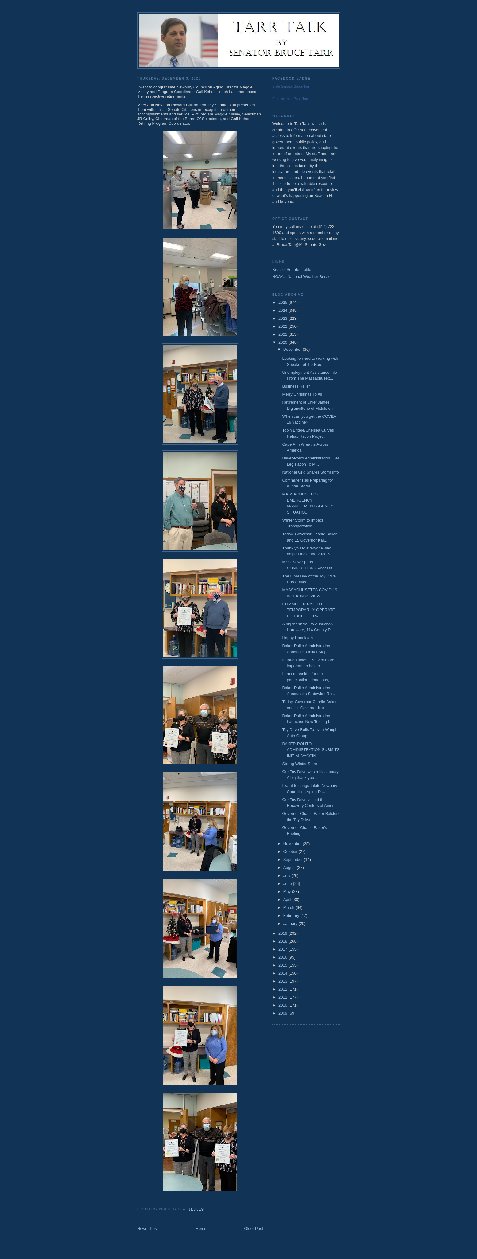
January (291, 923)
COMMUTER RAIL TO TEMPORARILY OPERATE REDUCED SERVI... (308, 610)
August (290, 867)
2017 (283, 949)
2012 (283, 989)
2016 (283, 957)
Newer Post (147, 1228)
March (289, 907)
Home (201, 1228)
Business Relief (296, 386)
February (292, 915)
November (293, 843)
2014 (283, 973)
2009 (283, 1013)
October (291, 851)
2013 (283, 981)
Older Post (253, 1228)
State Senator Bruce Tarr (290, 86)
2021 (283, 334)
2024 (283, 310)
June (288, 883)
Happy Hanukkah (297, 637)
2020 (283, 342)
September (293, 859)
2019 (283, 933)
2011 (283, 997)
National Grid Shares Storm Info (310, 472)
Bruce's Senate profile (291, 269)
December (293, 349)
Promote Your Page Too (290, 98)
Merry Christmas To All (302, 394)
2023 (283, 318)
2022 (283, 326)
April (288, 899)
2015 (283, 965)
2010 (283, 1005)
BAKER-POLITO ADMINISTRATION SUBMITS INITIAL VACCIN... (310, 749)
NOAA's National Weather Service (302, 276)
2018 (283, 941)
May (287, 891)
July (287, 875)
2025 (283, 302)
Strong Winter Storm (300, 763)
